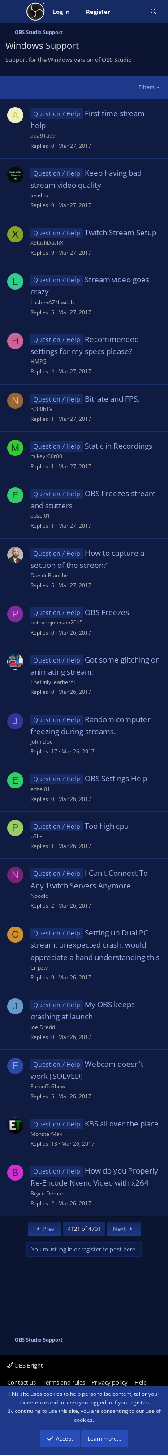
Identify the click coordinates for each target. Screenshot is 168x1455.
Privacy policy (109, 1382)
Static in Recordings (118, 446)
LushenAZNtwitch (52, 302)
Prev (44, 1229)
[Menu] (13, 11)
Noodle (39, 896)
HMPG (38, 361)
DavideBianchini (50, 575)
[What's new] (130, 12)
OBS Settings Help (116, 778)
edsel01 (40, 516)
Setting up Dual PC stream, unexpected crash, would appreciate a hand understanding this (94, 944)
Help (140, 1382)
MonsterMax (46, 1134)
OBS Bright (25, 1365)
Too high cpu (107, 826)
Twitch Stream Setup (120, 232)
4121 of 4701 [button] (84, 1229)
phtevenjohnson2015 (56, 622)
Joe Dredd (42, 1027)
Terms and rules (64, 1382)
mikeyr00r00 (46, 456)
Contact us (21, 1382)
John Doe (41, 741)
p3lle (36, 836)
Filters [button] (146, 87)
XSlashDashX (46, 243)
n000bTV (41, 409)
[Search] (153, 12)
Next (124, 1229)
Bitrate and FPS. (112, 399)
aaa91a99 (43, 135)
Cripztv (39, 967)
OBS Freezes (107, 612)
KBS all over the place (122, 1123)
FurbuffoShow (47, 1086)
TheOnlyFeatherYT (53, 682)
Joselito (39, 195)
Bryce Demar (47, 1193)
